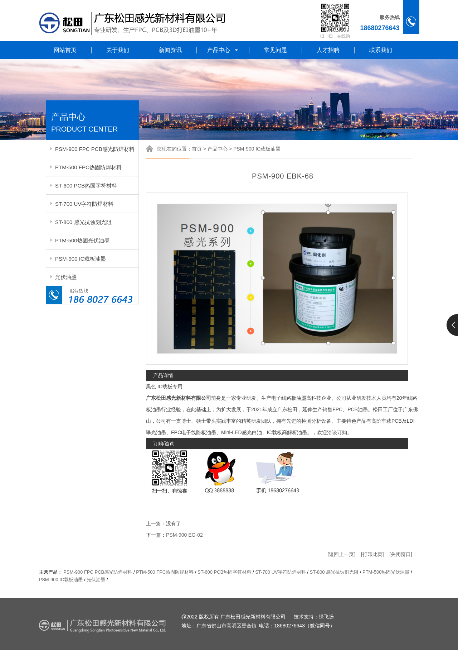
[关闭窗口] (400, 554)
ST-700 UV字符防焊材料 (84, 204)
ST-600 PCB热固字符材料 (86, 185)
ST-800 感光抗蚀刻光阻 (83, 222)
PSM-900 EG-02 (184, 535)
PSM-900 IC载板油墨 (80, 259)
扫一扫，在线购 (335, 36)
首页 (197, 149)
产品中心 (223, 50)
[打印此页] (372, 554)
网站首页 (65, 50)
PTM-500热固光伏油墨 (82, 240)
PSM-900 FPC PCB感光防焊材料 (95, 149)
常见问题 (275, 50)
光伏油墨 (66, 277)
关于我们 (117, 50)
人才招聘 (328, 50)
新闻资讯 (170, 50)
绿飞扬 (326, 617)
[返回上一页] (342, 554)
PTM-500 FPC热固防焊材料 (88, 167)
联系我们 (380, 50)
